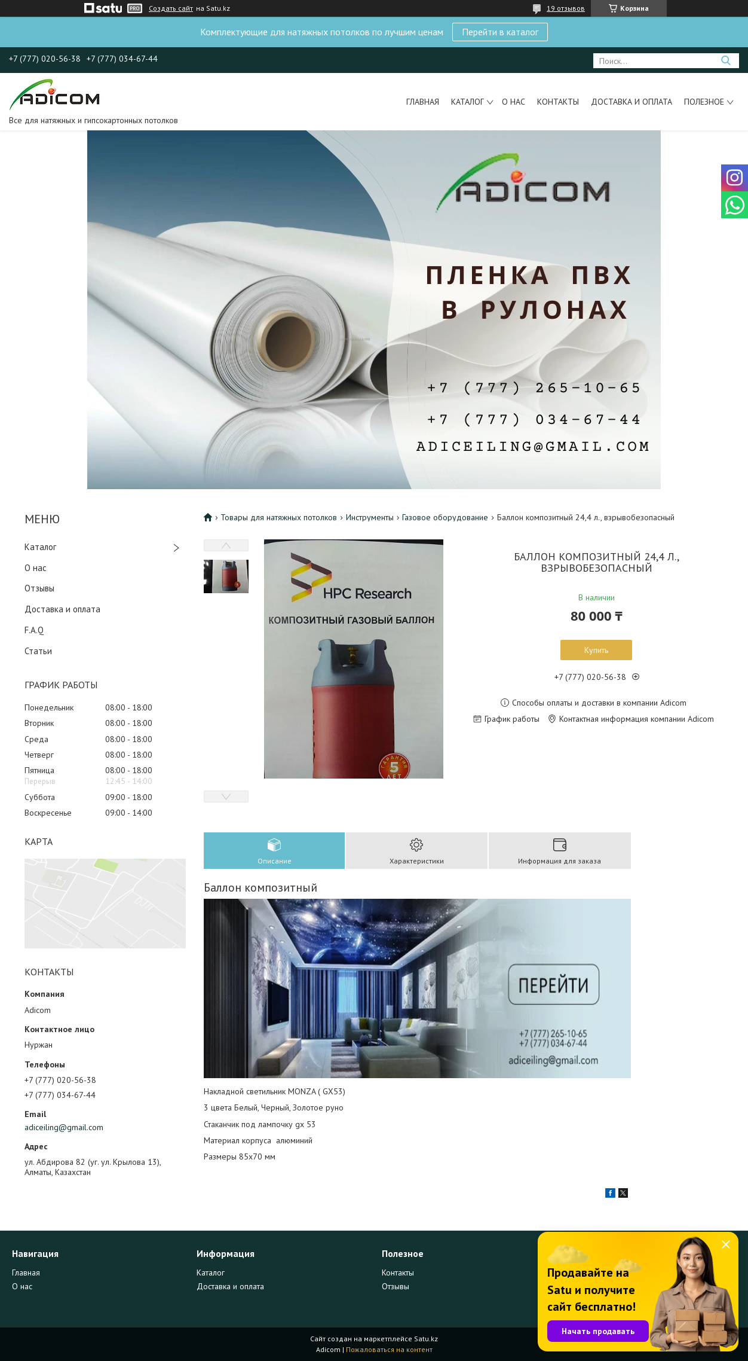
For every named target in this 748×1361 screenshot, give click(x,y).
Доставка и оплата (631, 101)
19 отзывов (566, 8)
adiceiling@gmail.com (63, 1127)
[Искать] (725, 60)
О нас (513, 101)
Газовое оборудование (445, 517)
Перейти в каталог (500, 32)
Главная (422, 101)
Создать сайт (171, 8)
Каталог (467, 101)
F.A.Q (34, 630)
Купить (596, 650)
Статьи (38, 651)
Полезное (704, 101)
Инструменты (370, 517)
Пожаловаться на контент (389, 1349)
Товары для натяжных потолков (278, 517)
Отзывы (39, 588)
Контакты (558, 101)
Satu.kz (426, 1338)
